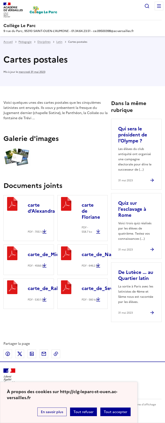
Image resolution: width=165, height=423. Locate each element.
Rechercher (147, 6)
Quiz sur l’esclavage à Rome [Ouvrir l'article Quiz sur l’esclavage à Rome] (132, 209)
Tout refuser (83, 411)
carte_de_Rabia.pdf (50, 288)
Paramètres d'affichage (141, 404)
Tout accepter (115, 411)
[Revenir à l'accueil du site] (9, 376)
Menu (159, 6)
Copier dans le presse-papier (56, 354)
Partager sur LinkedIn (32, 354)
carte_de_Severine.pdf (108, 288)
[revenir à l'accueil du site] (82, 26)
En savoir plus (52, 411)
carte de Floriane (91, 211)
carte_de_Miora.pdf (50, 254)
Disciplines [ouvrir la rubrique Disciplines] (43, 42)
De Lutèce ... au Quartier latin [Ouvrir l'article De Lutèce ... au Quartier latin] (135, 275)
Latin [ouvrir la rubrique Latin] (59, 42)
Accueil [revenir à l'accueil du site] (8, 42)
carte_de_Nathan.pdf (106, 254)
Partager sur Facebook (7, 354)
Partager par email (44, 354)
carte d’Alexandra (41, 208)
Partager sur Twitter (19, 354)
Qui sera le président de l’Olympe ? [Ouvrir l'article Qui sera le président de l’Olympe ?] (132, 134)
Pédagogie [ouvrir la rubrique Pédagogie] (25, 42)
